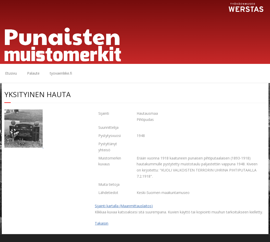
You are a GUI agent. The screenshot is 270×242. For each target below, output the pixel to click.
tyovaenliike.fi (61, 73)
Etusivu (11, 73)
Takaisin (101, 223)
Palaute (33, 73)
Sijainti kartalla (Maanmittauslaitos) (124, 205)
